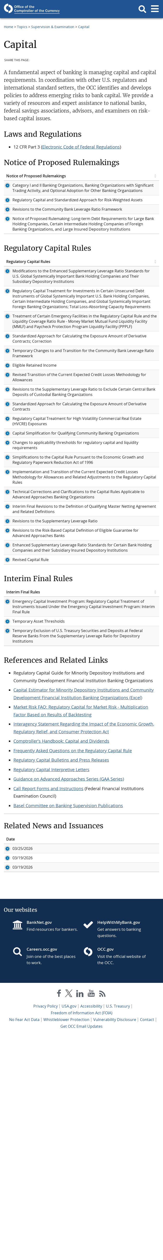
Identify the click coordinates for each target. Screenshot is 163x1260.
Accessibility (91, 1229)
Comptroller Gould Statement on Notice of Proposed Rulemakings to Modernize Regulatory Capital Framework (104, 1060)
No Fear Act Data (24, 1243)
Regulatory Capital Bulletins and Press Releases (61, 952)
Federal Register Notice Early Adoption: (120, 493)
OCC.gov (105, 1173)
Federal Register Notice (120, 232)
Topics (22, 26)
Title (60, 1031)
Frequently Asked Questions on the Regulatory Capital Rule (72, 942)
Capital (83, 26)
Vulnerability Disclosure (114, 1243)
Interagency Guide (115, 730)
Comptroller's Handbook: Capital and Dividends (61, 933)
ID (33, 1031)
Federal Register (113, 190)
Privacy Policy (45, 1229)
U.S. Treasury (118, 1229)
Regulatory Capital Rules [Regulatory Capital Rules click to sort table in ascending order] (28, 295)
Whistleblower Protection (66, 1243)
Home (8, 26)
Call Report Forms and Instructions (48, 980)
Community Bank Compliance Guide (125, 543)
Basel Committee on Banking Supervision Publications (68, 997)
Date (10, 1031)
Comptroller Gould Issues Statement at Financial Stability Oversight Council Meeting (100, 1043)
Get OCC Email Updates (81, 1250)
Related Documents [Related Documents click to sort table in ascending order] (117, 176)
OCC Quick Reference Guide (124, 735)
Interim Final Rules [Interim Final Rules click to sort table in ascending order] (23, 768)
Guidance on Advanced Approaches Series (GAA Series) (68, 971)
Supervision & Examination (52, 26)
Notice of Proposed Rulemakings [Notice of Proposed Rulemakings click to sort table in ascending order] (36, 176)
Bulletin (106, 185)
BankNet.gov (39, 1146)
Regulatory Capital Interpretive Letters (51, 961)
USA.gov (69, 1229)
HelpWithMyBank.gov (118, 1146)
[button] (142, 9)
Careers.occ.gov (42, 1173)
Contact (147, 1243)
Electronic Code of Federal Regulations (81, 147)
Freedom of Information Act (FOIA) (81, 1236)
